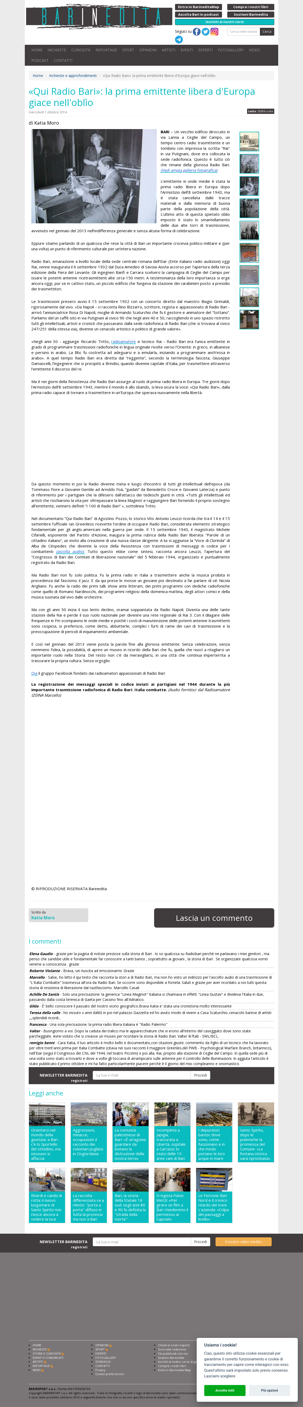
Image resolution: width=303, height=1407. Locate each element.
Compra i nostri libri (172, 1366)
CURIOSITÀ (80, 49)
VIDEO (254, 49)
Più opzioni (269, 1390)
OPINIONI (147, 49)
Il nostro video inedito (243, 1241)
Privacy (100, 1370)
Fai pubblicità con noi (173, 1353)
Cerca (267, 31)
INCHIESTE (57, 49)
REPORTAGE (106, 49)
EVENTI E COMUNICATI (48, 1358)
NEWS (36, 1370)
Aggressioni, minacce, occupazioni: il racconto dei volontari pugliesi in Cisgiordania (88, 1142)
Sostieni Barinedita (171, 1358)
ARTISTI (168, 49)
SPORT (128, 49)
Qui (34, 673)
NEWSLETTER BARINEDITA (64, 1078)
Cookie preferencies (109, 1374)
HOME (36, 49)
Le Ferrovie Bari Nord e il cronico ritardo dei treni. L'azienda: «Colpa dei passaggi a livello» (213, 1207)
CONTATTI (63, 60)
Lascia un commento (214, 917)
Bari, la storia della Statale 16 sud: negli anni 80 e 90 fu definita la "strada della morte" (130, 1207)
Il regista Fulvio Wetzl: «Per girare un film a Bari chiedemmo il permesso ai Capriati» (172, 1207)
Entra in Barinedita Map (174, 1370)
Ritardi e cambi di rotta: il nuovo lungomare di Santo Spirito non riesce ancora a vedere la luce (46, 1207)
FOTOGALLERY (231, 49)
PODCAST (40, 60)
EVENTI (186, 49)
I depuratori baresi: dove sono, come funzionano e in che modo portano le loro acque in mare (211, 1144)
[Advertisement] (130, 439)
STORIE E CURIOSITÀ (47, 1353)
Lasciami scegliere (219, 1376)
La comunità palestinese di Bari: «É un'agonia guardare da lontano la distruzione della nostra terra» (130, 1144)
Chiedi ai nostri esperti (174, 1345)
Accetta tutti (224, 1390)
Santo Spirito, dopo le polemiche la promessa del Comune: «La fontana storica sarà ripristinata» (255, 1144)
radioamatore (123, 341)
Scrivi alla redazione (172, 1349)
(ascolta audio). (70, 551)
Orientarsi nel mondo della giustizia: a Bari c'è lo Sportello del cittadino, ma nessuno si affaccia (46, 1144)
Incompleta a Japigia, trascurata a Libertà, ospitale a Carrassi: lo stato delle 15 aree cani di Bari (171, 1144)
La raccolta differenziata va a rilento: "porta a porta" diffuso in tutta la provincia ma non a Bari (88, 1207)
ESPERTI (205, 49)
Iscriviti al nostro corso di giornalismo (184, 1362)
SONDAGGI (103, 1362)
